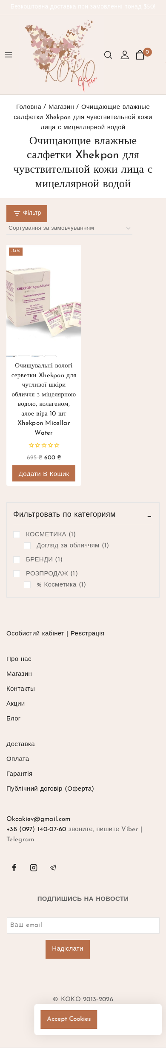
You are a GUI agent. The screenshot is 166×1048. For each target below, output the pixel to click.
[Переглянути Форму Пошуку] (108, 55)
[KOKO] (61, 54)
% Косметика (61, 585)
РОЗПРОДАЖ (52, 574)
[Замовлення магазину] (69, 228)
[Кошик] (143, 55)
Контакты (20, 689)
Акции (15, 704)
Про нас (18, 659)
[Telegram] (53, 867)
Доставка (20, 744)
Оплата (17, 759)
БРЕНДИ (44, 560)
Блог (13, 719)
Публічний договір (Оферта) (50, 789)
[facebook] (14, 867)
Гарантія (19, 774)
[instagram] (33, 867)
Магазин (19, 674)
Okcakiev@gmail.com (38, 819)
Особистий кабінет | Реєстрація (55, 634)
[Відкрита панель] (26, 213)
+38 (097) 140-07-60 (36, 829)
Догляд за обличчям (73, 546)
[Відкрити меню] (8, 55)
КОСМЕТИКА (51, 535)
